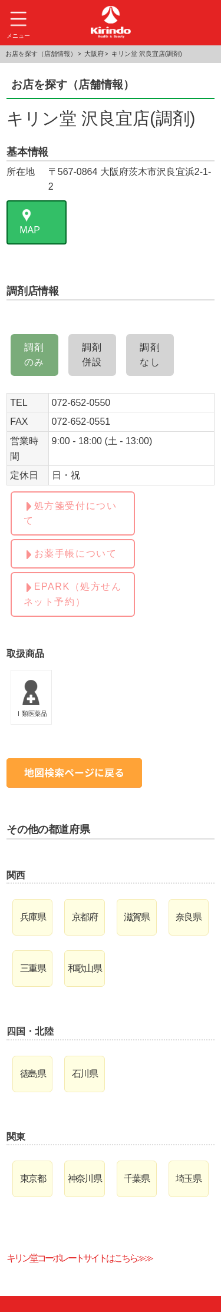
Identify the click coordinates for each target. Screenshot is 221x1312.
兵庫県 (32, 917)
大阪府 (94, 53)
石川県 (84, 1074)
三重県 (32, 968)
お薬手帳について (75, 553)
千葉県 (136, 1179)
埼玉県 (188, 1179)
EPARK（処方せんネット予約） (73, 594)
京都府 (84, 917)
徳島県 (32, 1074)
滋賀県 (136, 917)
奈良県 (188, 917)
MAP (29, 230)
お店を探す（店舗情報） (41, 53)
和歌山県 (85, 968)
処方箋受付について (70, 513)
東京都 (32, 1179)
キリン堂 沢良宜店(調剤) (146, 53)
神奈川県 (85, 1179)
